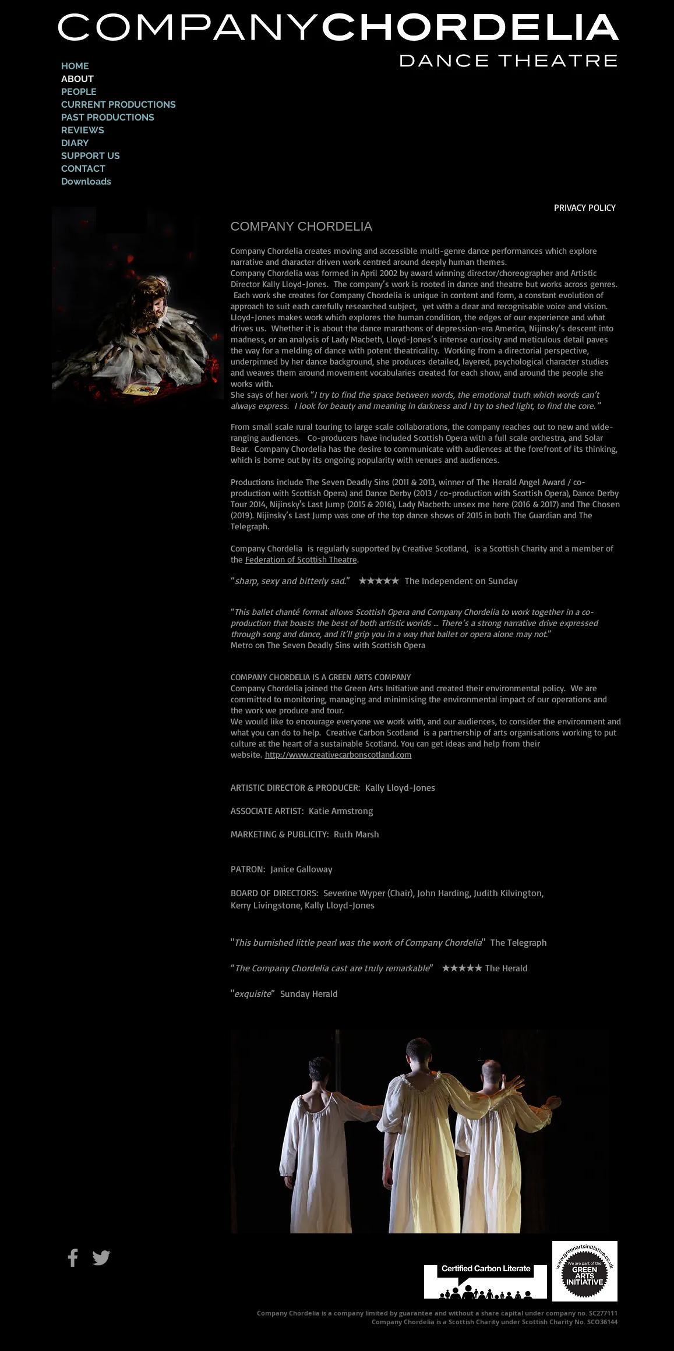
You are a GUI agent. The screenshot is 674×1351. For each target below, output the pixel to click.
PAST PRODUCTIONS (107, 117)
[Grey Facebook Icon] (73, 1258)
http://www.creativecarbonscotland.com (338, 754)
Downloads (86, 181)
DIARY (75, 142)
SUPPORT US (90, 155)
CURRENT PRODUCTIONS (118, 104)
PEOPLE (79, 91)
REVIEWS (82, 130)
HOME (75, 66)
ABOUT (77, 78)
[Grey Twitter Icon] (101, 1258)
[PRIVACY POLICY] (587, 207)
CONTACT (83, 168)
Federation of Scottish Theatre (301, 559)
